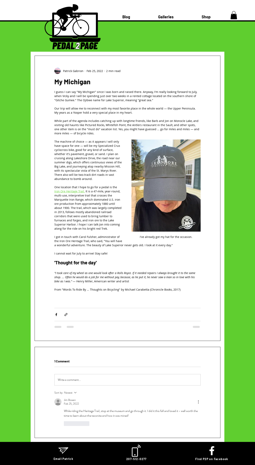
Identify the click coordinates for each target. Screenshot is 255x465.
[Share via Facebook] (56, 314)
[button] (233, 15)
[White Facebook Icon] (212, 451)
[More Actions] (198, 402)
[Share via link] (66, 314)
